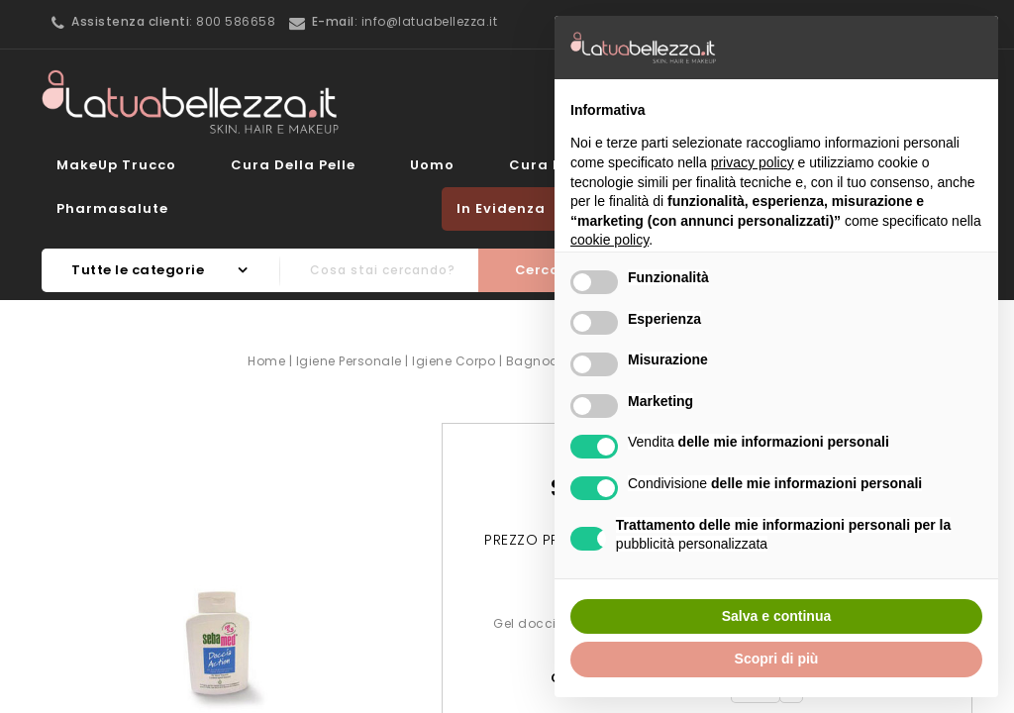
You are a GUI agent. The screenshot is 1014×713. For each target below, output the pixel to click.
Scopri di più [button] (777, 658)
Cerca (537, 269)
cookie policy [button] (609, 240)
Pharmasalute (112, 208)
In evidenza (501, 208)
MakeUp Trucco (116, 164)
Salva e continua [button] (776, 616)
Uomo (432, 164)
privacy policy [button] (752, 162)
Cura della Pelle (293, 164)
